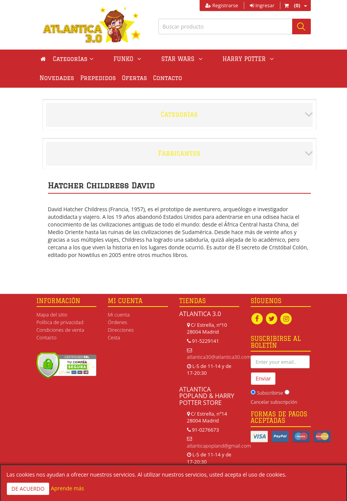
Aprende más (67, 488)
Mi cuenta (119, 314)
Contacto (126, 78)
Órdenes (117, 322)
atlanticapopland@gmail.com (219, 445)
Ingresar (262, 5)
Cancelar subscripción (274, 402)
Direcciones (121, 329)
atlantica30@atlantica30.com (219, 356)
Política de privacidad (60, 322)
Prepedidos (57, 78)
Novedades (254, 59)
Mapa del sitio (52, 314)
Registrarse (221, 5)
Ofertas (93, 78)
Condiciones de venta (60, 329)
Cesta (114, 337)
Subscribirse (270, 393)
